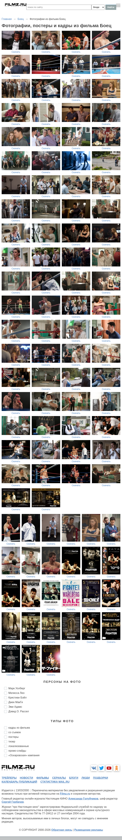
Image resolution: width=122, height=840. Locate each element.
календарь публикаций (19, 781)
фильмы (42, 777)
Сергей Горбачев (13, 802)
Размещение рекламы (88, 829)
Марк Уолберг (16, 688)
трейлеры (9, 777)
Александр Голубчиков (83, 798)
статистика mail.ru (55, 781)
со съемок (14, 732)
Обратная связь (61, 829)
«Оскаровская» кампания (23, 755)
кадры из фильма (19, 727)
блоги (73, 777)
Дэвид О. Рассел (18, 711)
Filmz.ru (65, 793)
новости (26, 777)
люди (86, 777)
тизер (11, 741)
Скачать (16, 52)
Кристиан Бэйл (17, 697)
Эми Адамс (15, 706)
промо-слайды (17, 750)
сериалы (59, 777)
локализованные (18, 746)
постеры (13, 736)
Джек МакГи (15, 702)
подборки (100, 777)
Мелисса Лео (16, 693)
